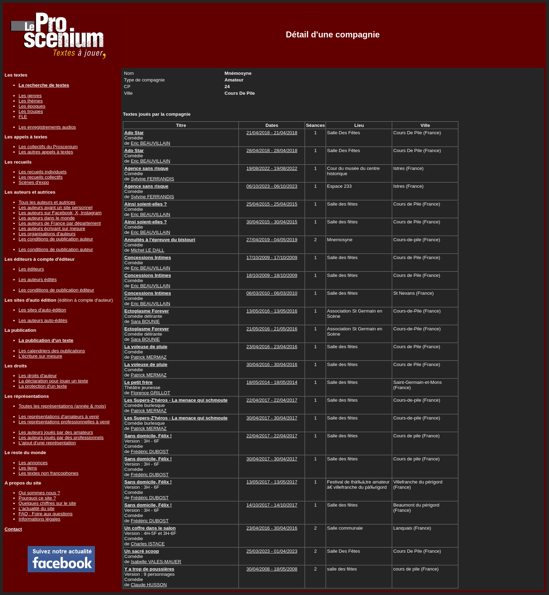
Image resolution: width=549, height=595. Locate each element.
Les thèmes (31, 100)
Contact (13, 529)
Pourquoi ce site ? (37, 498)
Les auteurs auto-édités (43, 320)
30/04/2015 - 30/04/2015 (271, 221)
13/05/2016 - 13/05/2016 (271, 311)
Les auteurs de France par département (60, 223)
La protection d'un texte (43, 386)
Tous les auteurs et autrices (47, 202)
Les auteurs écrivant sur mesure (52, 228)
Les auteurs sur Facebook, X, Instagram (60, 212)
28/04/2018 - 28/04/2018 (271, 150)
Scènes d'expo (34, 182)
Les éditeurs (31, 269)
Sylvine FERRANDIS (152, 178)
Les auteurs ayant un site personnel (55, 207)
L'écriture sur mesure (40, 356)
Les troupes (31, 111)
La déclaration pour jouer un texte (53, 380)
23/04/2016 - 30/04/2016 (271, 528)
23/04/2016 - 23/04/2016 (271, 346)
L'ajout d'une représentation (47, 442)
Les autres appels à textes (46, 152)
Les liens (28, 468)
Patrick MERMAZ (149, 357)
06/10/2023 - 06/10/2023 (271, 186)
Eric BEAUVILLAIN (151, 143)
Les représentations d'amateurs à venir (59, 416)
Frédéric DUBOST (150, 451)
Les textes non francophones (48, 473)
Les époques (32, 106)
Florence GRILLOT (151, 392)
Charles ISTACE (148, 543)
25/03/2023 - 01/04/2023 (271, 551)
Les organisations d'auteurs (47, 233)
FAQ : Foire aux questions (45, 513)
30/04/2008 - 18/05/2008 (271, 569)
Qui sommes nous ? (39, 492)
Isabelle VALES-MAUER (156, 561)
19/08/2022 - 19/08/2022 (271, 168)
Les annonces (33, 462)
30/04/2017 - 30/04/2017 (271, 418)
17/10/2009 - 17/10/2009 (271, 257)
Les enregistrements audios (47, 127)
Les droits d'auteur (38, 375)
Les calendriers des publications (52, 350)
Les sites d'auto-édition (42, 310)
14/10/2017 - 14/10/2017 (271, 505)
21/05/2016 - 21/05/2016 (271, 328)
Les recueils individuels (43, 171)
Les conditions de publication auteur (56, 239)
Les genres (30, 95)
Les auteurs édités (38, 279)
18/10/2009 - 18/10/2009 (271, 275)
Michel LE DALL (148, 250)
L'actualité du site (37, 508)
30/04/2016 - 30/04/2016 (271, 364)
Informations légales (39, 519)
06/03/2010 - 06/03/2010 (271, 293)
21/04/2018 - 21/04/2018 (271, 132)
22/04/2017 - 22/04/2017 (271, 400)
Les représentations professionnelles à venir (64, 421)
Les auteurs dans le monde (47, 218)
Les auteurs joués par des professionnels (61, 437)
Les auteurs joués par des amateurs (56, 432)
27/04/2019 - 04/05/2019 (271, 239)
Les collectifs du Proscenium (48, 146)
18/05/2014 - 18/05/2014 (271, 382)
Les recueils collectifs (41, 177)
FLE (23, 116)
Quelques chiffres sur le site (47, 503)
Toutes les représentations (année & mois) (62, 406)
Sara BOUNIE (145, 321)
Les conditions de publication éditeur (56, 290)
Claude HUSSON (149, 584)
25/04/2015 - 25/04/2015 (271, 204)
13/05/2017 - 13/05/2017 (271, 482)
